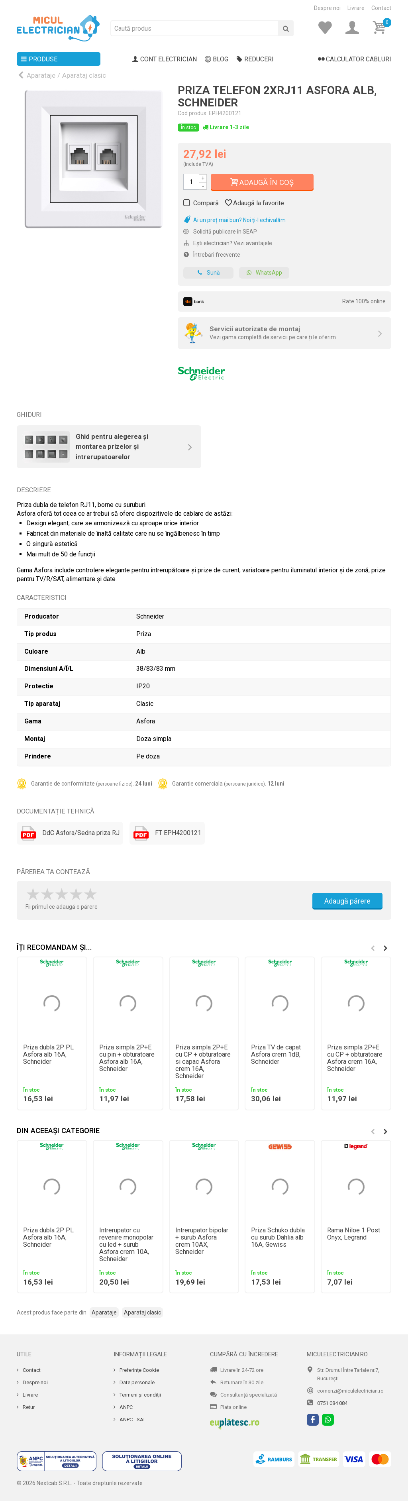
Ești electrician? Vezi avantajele (227, 243)
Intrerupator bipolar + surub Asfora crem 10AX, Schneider (201, 1241)
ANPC (125, 1407)
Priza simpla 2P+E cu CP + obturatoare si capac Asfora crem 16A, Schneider (203, 1062)
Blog (216, 59)
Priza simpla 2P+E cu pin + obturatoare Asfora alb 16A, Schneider (127, 1058)
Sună (208, 273)
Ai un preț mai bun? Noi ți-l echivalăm (234, 220)
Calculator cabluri (354, 59)
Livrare (356, 8)
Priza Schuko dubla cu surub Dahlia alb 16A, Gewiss (278, 1237)
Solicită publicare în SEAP (220, 231)
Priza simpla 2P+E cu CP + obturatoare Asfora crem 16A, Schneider (354, 1058)
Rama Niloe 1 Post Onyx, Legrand (353, 1234)
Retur (28, 1407)
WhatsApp (264, 273)
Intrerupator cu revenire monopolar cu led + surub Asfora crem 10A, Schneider (126, 1245)
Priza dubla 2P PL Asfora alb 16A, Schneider (48, 1054)
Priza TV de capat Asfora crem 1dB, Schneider (276, 1054)
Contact (381, 8)
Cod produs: (193, 113)
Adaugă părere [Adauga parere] (347, 901)
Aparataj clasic (84, 75)
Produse (39, 59)
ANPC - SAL (132, 1419)
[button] (385, 948)
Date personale (136, 1382)
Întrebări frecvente (211, 254)
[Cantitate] (191, 182)
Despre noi (327, 8)
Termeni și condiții (139, 1395)
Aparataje (41, 75)
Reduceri (255, 59)
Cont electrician (164, 59)
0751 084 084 (332, 1403)
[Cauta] (286, 28)
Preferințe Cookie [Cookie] (138, 1370)
